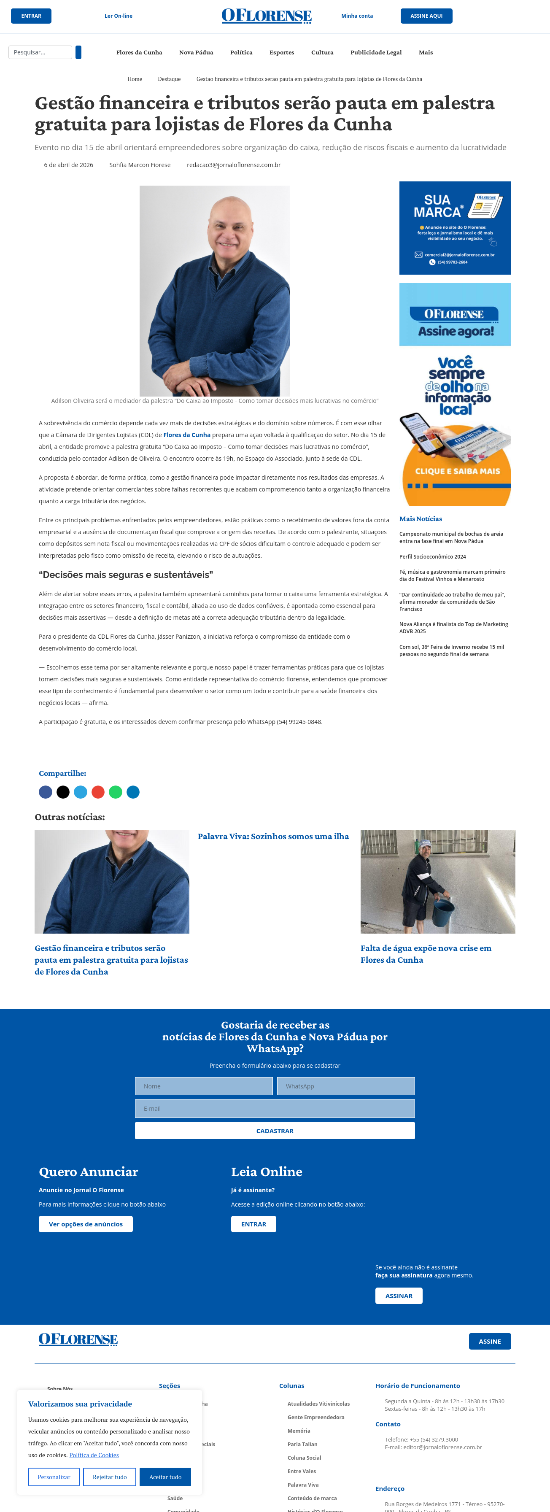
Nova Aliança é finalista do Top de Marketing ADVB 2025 (453, 628)
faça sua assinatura (404, 1275)
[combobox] (40, 52)
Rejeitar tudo (110, 1477)
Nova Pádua (196, 52)
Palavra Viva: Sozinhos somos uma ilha (273, 836)
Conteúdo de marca (312, 1498)
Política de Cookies (94, 1455)
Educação (179, 1471)
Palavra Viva (303, 1484)
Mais (426, 52)
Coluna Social (304, 1457)
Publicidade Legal (376, 52)
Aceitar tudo (165, 1477)
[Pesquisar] (78, 52)
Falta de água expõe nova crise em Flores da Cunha (426, 953)
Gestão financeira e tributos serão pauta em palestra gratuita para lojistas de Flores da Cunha (111, 959)
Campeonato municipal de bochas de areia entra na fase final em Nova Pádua (451, 538)
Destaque (169, 79)
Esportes (282, 52)
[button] (45, 792)
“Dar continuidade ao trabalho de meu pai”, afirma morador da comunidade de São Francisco (452, 602)
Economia (179, 1457)
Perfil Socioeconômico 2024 (432, 557)
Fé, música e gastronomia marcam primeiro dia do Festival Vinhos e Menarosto (452, 576)
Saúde (175, 1498)
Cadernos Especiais (191, 1444)
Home (135, 79)
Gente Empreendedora (316, 1417)
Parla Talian (303, 1444)
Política (241, 52)
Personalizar (54, 1477)
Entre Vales (302, 1471)
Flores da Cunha (139, 52)
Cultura (322, 52)
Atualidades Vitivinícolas (319, 1403)
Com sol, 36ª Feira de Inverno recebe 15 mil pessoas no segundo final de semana (451, 651)
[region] (109, 1442)
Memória (299, 1430)
